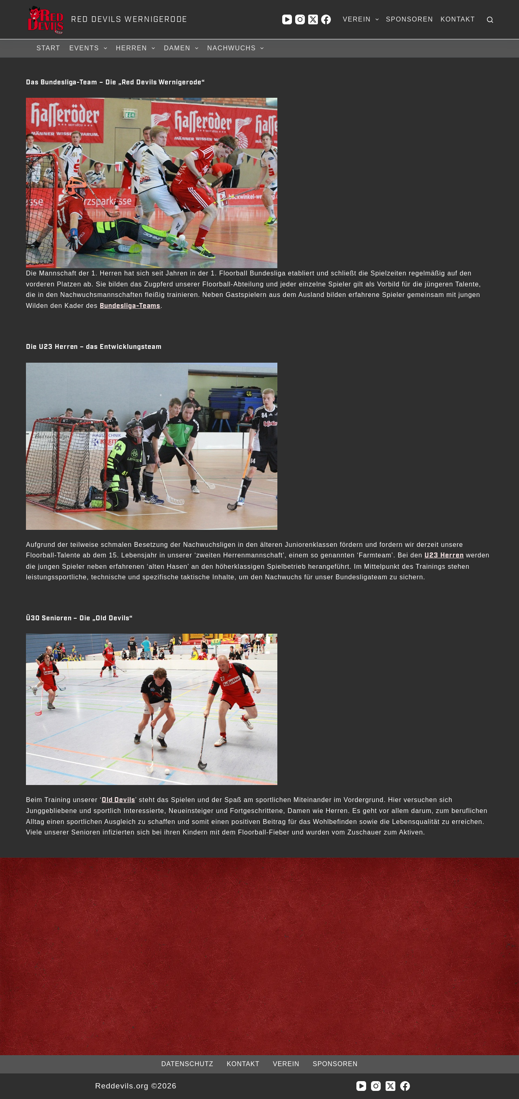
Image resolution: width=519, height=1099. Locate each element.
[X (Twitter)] (313, 19)
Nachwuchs (236, 48)
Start (48, 48)
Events (89, 48)
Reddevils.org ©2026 (135, 1086)
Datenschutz (187, 1063)
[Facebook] (326, 19)
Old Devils (118, 800)
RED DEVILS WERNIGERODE (129, 19)
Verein (362, 19)
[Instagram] (300, 19)
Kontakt (457, 19)
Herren (136, 48)
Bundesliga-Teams (130, 306)
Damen (182, 48)
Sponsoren (409, 19)
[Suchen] (490, 20)
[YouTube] (287, 19)
